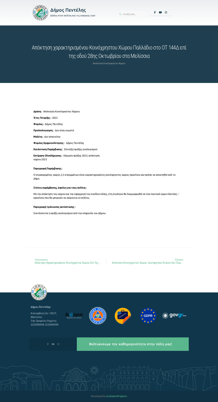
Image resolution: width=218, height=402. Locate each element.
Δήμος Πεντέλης (68, 9)
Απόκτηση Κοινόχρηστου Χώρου (109, 63)
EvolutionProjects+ (116, 396)
